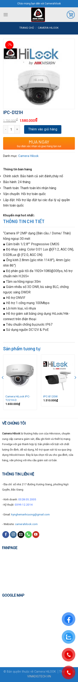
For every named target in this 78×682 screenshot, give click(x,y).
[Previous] (3, 386)
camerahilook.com (26, 524)
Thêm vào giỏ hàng (42, 129)
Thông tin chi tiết (24, 221)
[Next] (75, 386)
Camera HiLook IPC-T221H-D (17, 398)
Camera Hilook (48, 27)
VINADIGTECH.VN (39, 676)
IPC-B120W (50, 396)
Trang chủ (26, 27)
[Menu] (5, 14)
